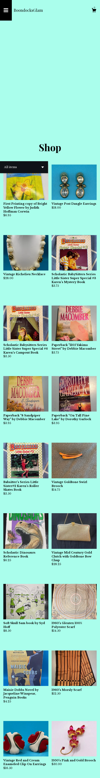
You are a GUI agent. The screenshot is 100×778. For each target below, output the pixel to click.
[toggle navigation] (6, 10)
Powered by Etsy (51, 772)
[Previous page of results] (43, 762)
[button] (24, 69)
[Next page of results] (57, 762)
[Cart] (94, 11)
